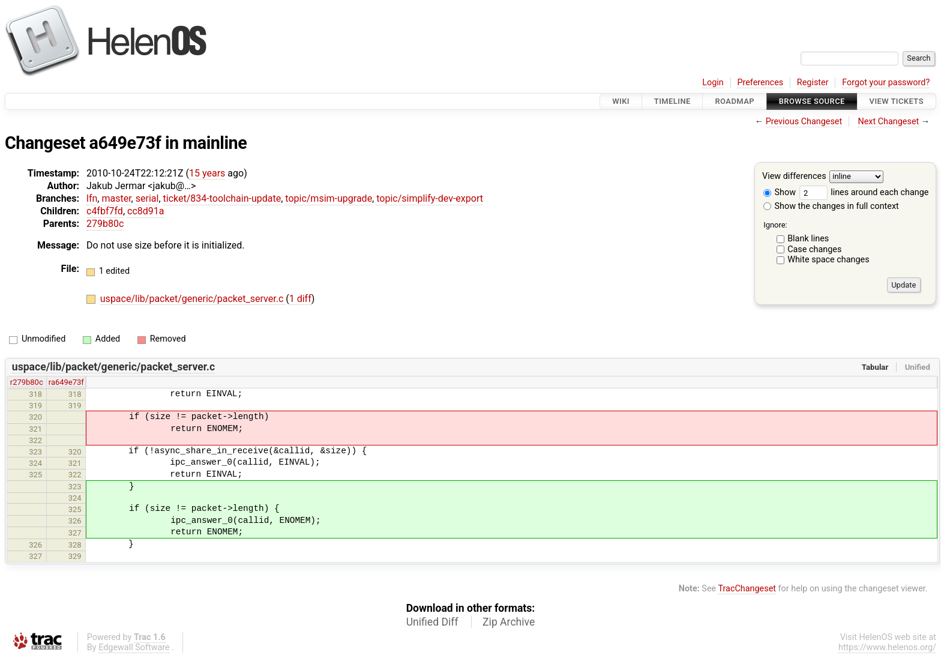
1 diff (300, 298)
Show (779, 192)
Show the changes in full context (831, 206)
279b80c (105, 223)
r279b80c (26, 382)
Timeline (672, 101)
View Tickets (897, 101)
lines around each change (864, 192)
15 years (207, 173)
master (116, 198)
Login (713, 82)
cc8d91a (145, 211)
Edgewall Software (134, 647)
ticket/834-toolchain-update (222, 198)
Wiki (621, 101)
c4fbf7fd (104, 211)
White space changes (828, 260)
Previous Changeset (804, 121)
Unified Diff (432, 622)
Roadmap (734, 101)
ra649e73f (66, 382)
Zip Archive (509, 622)
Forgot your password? (886, 82)
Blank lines (808, 239)
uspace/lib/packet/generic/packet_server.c (193, 298)
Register (813, 82)
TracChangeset (747, 589)
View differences (794, 177)
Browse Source (812, 101)
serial (147, 198)
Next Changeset (888, 121)
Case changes (814, 249)
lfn (91, 198)
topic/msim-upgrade (328, 198)
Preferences (760, 82)
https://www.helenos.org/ (887, 647)
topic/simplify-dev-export (429, 198)
